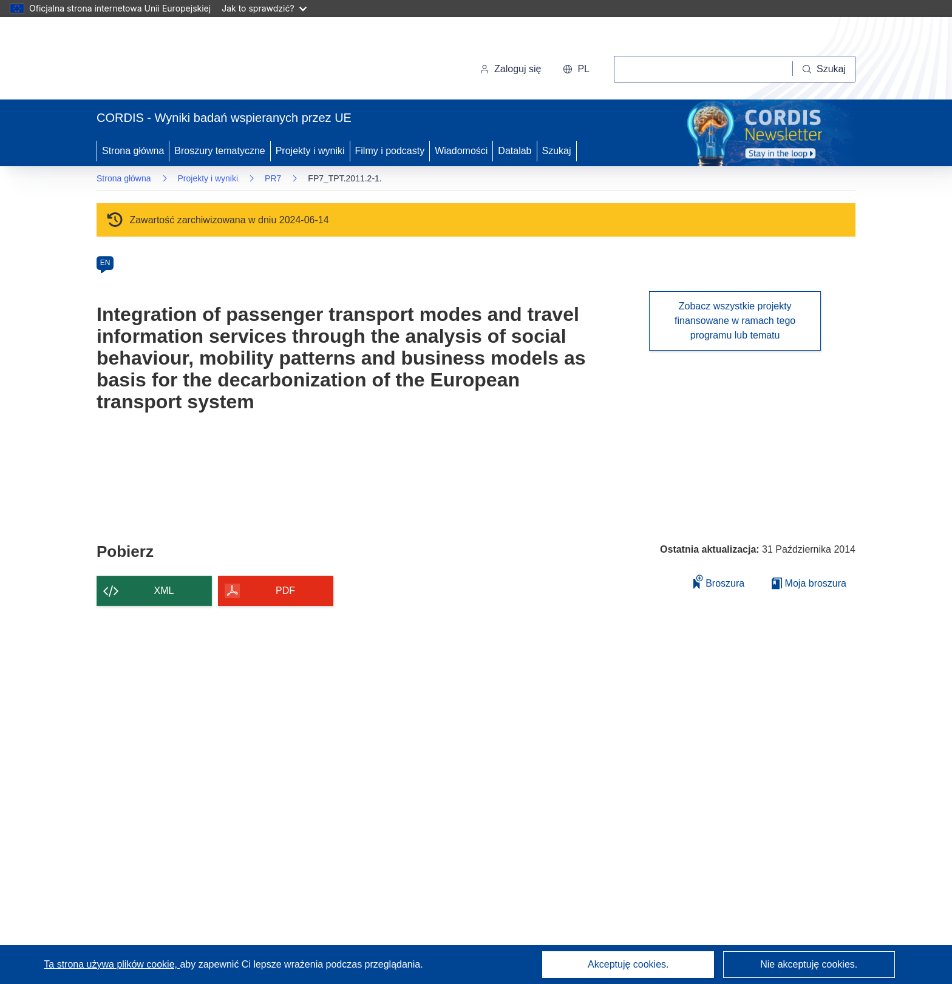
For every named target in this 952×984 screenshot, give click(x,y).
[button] (576, 69)
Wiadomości (461, 151)
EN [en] (105, 262)
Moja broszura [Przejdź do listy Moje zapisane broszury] (809, 583)
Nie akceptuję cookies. (808, 964)
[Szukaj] (824, 69)
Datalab (514, 151)
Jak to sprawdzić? (264, 8)
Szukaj (556, 151)
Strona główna (133, 151)
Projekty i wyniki (310, 151)
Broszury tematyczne (219, 151)
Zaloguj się (510, 69)
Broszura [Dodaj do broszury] (718, 581)
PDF (285, 590)
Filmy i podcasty (390, 151)
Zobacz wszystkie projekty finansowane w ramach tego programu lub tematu (735, 320)
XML (164, 590)
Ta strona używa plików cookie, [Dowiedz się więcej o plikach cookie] (112, 964)
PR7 (273, 178)
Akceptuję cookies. (628, 964)
